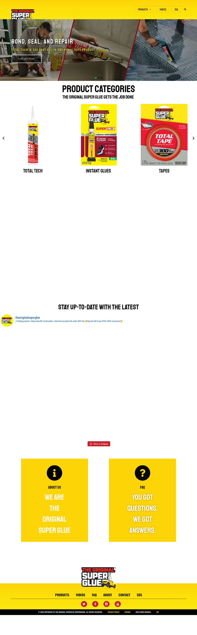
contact (124, 594)
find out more (26, 58)
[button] (95, 78)
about (107, 594)
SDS (139, 594)
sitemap (128, 612)
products (62, 594)
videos (80, 594)
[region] (98, 50)
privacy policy (113, 612)
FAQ (176, 9)
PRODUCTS (144, 9)
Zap (157, 612)
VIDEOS (163, 9)
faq (94, 594)
